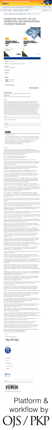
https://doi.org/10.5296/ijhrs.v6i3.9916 (11, 310)
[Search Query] (37, 10)
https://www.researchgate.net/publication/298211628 (19, 212)
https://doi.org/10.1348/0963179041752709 (18, 316)
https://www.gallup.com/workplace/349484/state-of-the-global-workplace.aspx (24, 185)
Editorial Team (8, 363)
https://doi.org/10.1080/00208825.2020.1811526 (13, 302)
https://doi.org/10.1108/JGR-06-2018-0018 (26, 240)
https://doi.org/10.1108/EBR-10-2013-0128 (12, 190)
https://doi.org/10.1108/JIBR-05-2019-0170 (12, 279)
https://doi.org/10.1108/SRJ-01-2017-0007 (12, 306)
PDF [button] (22, 58)
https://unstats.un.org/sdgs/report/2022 (24, 322)
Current (15, 10)
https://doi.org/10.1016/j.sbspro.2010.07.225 (22, 327)
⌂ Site (4, 10)
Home (6, 13)
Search (45, 10)
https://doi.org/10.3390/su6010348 (11, 176)
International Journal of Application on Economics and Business (18, 7)
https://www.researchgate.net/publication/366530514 (14, 331)
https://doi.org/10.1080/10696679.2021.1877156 (20, 257)
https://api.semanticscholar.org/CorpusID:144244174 (14, 154)
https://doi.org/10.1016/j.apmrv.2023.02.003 (13, 249)
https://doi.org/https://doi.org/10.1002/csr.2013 (26, 231)
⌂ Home (9, 10)
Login (49, 6)
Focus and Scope (9, 365)
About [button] (27, 10)
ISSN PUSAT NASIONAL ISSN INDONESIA (12, 391)
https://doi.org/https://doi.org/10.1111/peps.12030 (14, 296)
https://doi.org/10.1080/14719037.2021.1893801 (18, 181)
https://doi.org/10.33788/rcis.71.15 (19, 221)
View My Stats (7, 376)
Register (44, 6)
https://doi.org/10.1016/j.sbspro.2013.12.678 (13, 217)
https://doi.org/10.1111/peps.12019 (22, 168)
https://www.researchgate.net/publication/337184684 (26, 288)
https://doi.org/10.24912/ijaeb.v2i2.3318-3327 (16, 63)
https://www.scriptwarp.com (9, 284)
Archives (21, 10)
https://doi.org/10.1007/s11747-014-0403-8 (22, 205)
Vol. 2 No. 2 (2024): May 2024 (19, 13)
